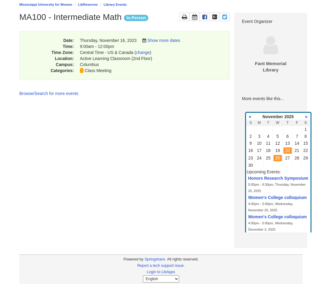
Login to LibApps (161, 272)
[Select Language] (161, 278)
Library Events (115, 4)
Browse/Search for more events (48, 93)
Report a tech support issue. (161, 265)
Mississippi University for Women (45, 4)
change (143, 52)
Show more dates (163, 40)
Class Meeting (98, 70)
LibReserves (88, 4)
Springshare (154, 259)
